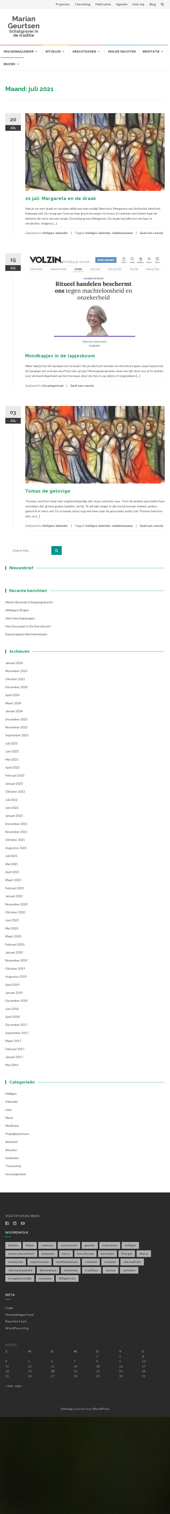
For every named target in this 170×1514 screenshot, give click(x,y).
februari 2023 (14, 872)
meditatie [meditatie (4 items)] (15, 1359)
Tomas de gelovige (48, 491)
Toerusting (82, 4)
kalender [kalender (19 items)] (48, 1350)
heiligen (91, 233)
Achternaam (22, 641)
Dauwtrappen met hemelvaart (26, 731)
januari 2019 (14, 1089)
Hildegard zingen (17, 707)
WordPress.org (17, 1425)
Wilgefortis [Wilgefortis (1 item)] (67, 1375)
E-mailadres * (23, 612)
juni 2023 (12, 848)
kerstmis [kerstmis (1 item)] (107, 1350)
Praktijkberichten (17, 1231)
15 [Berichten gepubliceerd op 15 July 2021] (98, 1463)
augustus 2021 (16, 945)
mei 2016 (11, 1162)
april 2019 (12, 1082)
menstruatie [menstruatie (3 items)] (39, 1359)
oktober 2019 (15, 1065)
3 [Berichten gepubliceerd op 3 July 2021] (143, 1453)
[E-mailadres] (33, 618)
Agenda (121, 4)
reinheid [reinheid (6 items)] (91, 1359)
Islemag (66, 1506)
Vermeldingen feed (19, 1411)
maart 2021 (13, 977)
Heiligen (48, 233)
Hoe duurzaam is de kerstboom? (28, 723)
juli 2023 (11, 840)
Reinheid (11, 1239)
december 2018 (16, 1098)
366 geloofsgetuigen (20, 715)
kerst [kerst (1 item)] (66, 1350)
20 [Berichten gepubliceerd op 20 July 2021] (52, 1468)
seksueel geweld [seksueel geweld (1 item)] (20, 1367)
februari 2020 (14, 1041)
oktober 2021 (15, 937)
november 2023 (16, 824)
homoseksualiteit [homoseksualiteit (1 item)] (21, 1350)
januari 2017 (14, 1154)
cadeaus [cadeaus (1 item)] (47, 1342)
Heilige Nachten (122, 51)
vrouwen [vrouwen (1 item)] (45, 1375)
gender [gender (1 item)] (90, 1342)
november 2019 (16, 1057)
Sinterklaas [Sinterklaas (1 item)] (48, 1367)
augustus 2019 (16, 1074)
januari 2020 (14, 1049)
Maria (9, 1215)
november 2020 (16, 1001)
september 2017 (17, 1130)
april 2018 (12, 1114)
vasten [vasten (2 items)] (111, 1367)
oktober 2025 (15, 776)
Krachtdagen (84, 51)
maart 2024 (13, 800)
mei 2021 (11, 961)
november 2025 (16, 768)
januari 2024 (14, 808)
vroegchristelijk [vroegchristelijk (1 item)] (19, 1375)
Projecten (63, 4)
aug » (18, 1483)
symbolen (12, 1255)
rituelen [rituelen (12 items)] (110, 1359)
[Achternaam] (33, 648)
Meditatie (151, 51)
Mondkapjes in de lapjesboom (60, 355)
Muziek (9, 64)
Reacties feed (15, 1418)
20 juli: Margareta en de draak (60, 198)
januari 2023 (14, 880)
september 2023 (17, 832)
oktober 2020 (15, 1009)
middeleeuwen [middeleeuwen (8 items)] (66, 1359)
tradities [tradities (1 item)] (91, 1367)
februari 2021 (14, 985)
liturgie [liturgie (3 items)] (126, 1350)
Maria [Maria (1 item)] (143, 1350)
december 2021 (16, 921)
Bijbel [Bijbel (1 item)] (30, 1342)
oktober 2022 (15, 889)
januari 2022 (14, 913)
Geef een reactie (151, 233)
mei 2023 (11, 856)
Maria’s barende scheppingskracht (29, 699)
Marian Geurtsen (24, 22)
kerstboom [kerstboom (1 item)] (85, 1350)
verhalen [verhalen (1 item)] (129, 1367)
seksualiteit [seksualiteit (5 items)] (132, 1359)
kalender (62, 233)
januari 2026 (14, 760)
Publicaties (103, 4)
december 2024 (16, 784)
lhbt (8, 1207)
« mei (9, 1483)
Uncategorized (52, 385)
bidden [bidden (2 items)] (13, 1342)
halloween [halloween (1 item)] (109, 1342)
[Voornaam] (33, 633)
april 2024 (12, 792)
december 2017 (16, 1122)
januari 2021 (14, 993)
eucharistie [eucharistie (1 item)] (69, 1342)
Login (9, 1405)
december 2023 (16, 816)
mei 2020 (11, 1025)
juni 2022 (12, 904)
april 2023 (12, 864)
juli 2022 (11, 897)
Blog (152, 4)
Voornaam (20, 626)
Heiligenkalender (19, 51)
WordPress (101, 1506)
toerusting (13, 1263)
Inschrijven (33, 659)
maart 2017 (13, 1138)
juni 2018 (12, 1106)
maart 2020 (13, 1033)
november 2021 (16, 929)
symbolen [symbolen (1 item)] (71, 1367)
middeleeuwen (122, 233)
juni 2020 (12, 1017)
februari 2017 (14, 1146)
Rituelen (53, 51)
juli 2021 (11, 953)
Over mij (138, 4)
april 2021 (12, 969)
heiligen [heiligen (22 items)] (130, 1342)
